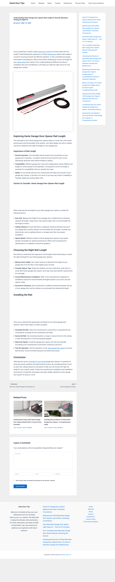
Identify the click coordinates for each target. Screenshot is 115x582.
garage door (20, 517)
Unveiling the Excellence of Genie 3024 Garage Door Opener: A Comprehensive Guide (58, 421)
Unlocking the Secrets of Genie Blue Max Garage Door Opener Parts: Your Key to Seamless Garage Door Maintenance (91, 60)
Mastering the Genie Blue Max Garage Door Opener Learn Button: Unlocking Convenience (56, 517)
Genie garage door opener (57, 348)
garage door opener (45, 52)
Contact (57, 3)
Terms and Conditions (96, 3)
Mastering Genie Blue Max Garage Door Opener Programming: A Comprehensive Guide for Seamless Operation (91, 73)
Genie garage (21, 62)
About (49, 3)
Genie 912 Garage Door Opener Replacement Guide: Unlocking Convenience (92, 19)
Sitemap (41, 3)
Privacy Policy (80, 3)
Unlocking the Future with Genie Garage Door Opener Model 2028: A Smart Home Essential (28, 421)
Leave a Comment (18, 427)
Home (33, 3)
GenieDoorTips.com (65, 554)
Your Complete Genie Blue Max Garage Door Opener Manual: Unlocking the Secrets (56, 532)
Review (25, 427)
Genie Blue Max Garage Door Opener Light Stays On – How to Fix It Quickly (92, 38)
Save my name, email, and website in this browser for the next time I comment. (35, 480)
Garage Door (52, 54)
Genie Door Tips (17, 3)
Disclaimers (68, 3)
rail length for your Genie (37, 362)
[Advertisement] (43, 38)
